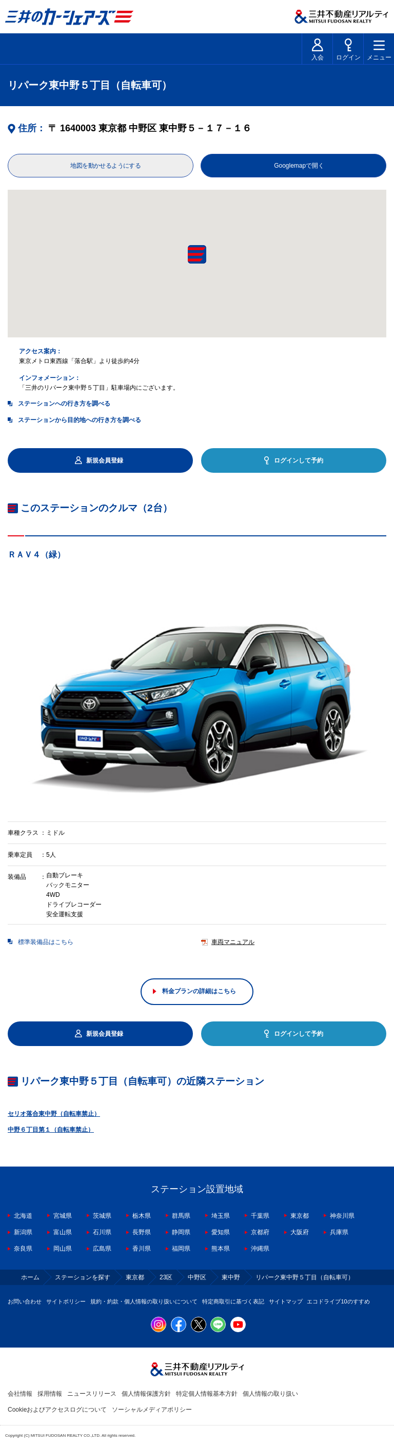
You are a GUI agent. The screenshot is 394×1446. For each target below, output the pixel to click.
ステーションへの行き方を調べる (64, 403)
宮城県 (62, 1215)
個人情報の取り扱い (270, 1393)
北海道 (23, 1215)
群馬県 (181, 1215)
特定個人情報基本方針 (207, 1393)
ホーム (30, 1277)
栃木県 (141, 1215)
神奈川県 (342, 1215)
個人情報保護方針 (146, 1393)
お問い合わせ (25, 1301)
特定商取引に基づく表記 (233, 1301)
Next (386, 695)
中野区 (197, 1277)
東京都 (299, 1215)
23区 (166, 1277)
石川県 (102, 1232)
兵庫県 (339, 1232)
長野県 (141, 1232)
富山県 (62, 1232)
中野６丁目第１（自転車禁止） (51, 1129)
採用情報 (49, 1393)
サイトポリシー (66, 1301)
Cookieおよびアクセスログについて (57, 1409)
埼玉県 (220, 1215)
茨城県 (102, 1215)
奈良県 (23, 1248)
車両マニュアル (232, 942)
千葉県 (260, 1215)
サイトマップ (286, 1301)
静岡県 (181, 1232)
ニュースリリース (91, 1393)
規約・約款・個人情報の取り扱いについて (144, 1301)
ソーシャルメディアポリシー (152, 1409)
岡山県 (62, 1248)
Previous (7, 695)
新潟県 (23, 1232)
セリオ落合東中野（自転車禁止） (54, 1113)
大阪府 (299, 1232)
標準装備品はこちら (45, 942)
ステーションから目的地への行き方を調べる (79, 420)
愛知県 (220, 1232)
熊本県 (220, 1248)
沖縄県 (260, 1248)
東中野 (231, 1277)
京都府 (260, 1232)
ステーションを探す (82, 1277)
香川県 (141, 1248)
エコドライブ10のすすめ (338, 1301)
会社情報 (20, 1393)
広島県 (102, 1248)
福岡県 (181, 1248)
